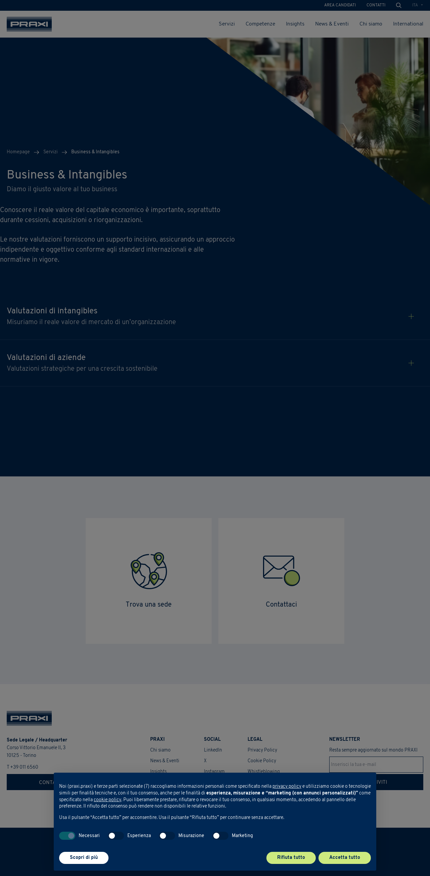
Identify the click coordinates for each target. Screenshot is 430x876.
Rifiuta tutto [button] (291, 857)
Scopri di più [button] (84, 857)
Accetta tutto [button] (344, 857)
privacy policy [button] (286, 786)
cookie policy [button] (107, 800)
